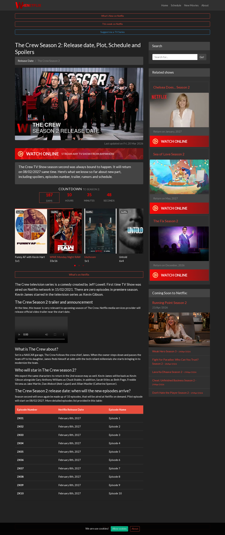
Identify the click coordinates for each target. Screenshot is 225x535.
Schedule (176, 5)
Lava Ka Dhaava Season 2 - (174, 371)
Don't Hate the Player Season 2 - (177, 392)
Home (164, 5)
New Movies (191, 5)
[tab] (75, 265)
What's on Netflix (79, 274)
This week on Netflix (112, 24)
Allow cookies (119, 528)
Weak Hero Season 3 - (171, 351)
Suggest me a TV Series (112, 32)
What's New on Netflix (112, 15)
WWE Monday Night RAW (65, 257)
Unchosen (90, 257)
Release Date (26, 60)
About (205, 5)
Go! (202, 57)
